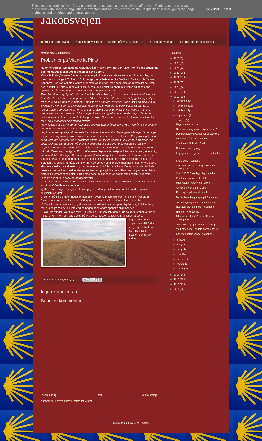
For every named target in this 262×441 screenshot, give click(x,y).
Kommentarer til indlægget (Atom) (73, 401)
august (181, 120)
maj (179, 249)
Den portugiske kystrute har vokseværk (197, 133)
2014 (177, 289)
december (182, 100)
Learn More (212, 9)
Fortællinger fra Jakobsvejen (198, 41)
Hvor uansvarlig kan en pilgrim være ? (196, 129)
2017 (177, 274)
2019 (177, 92)
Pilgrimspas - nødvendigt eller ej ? (194, 182)
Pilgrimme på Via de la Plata (191, 138)
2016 (177, 279)
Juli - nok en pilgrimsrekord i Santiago (196, 224)
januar (180, 268)
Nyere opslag (49, 395)
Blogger (144, 423)
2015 (177, 284)
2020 (177, 87)
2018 (177, 96)
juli (178, 239)
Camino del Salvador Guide (191, 143)
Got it (227, 9)
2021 (177, 82)
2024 (177, 68)
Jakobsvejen (71, 19)
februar (181, 263)
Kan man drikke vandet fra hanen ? (195, 233)
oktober (181, 110)
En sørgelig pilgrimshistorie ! (191, 192)
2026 (177, 58)
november (182, 105)
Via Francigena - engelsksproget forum (197, 229)
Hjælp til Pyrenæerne (187, 211)
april (179, 254)
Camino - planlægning (188, 148)
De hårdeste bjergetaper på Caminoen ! (197, 197)
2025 (177, 63)
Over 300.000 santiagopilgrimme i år (195, 173)
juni (179, 244)
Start (99, 395)
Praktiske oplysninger (88, 41)
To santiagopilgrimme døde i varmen (195, 202)
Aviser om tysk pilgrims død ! (191, 187)
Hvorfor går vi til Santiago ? (125, 41)
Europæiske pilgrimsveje (53, 41)
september (183, 115)
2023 (177, 72)
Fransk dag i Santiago (188, 160)
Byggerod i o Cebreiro (188, 124)
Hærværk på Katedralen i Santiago (195, 206)
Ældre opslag (149, 395)
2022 (177, 77)
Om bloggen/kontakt (161, 41)
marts (180, 259)
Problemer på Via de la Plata (191, 178)
